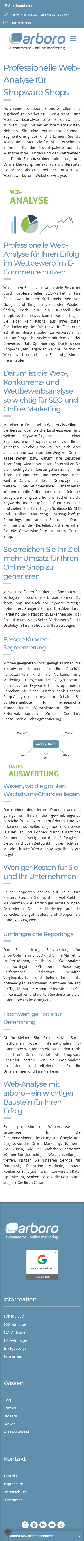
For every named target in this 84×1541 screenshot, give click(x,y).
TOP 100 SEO (13, 1316)
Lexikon (9, 1424)
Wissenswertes (16, 1432)
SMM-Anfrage (15, 1340)
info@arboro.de (21, 23)
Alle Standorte (20, 5)
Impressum (13, 1484)
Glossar (10, 1416)
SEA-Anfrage (14, 1332)
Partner (9, 1408)
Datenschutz (14, 1492)
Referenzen (12, 1356)
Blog (7, 1400)
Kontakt (10, 1476)
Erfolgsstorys (15, 1348)
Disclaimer (12, 1500)
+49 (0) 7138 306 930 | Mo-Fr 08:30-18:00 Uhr (40, 15)
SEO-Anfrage (14, 1324)
